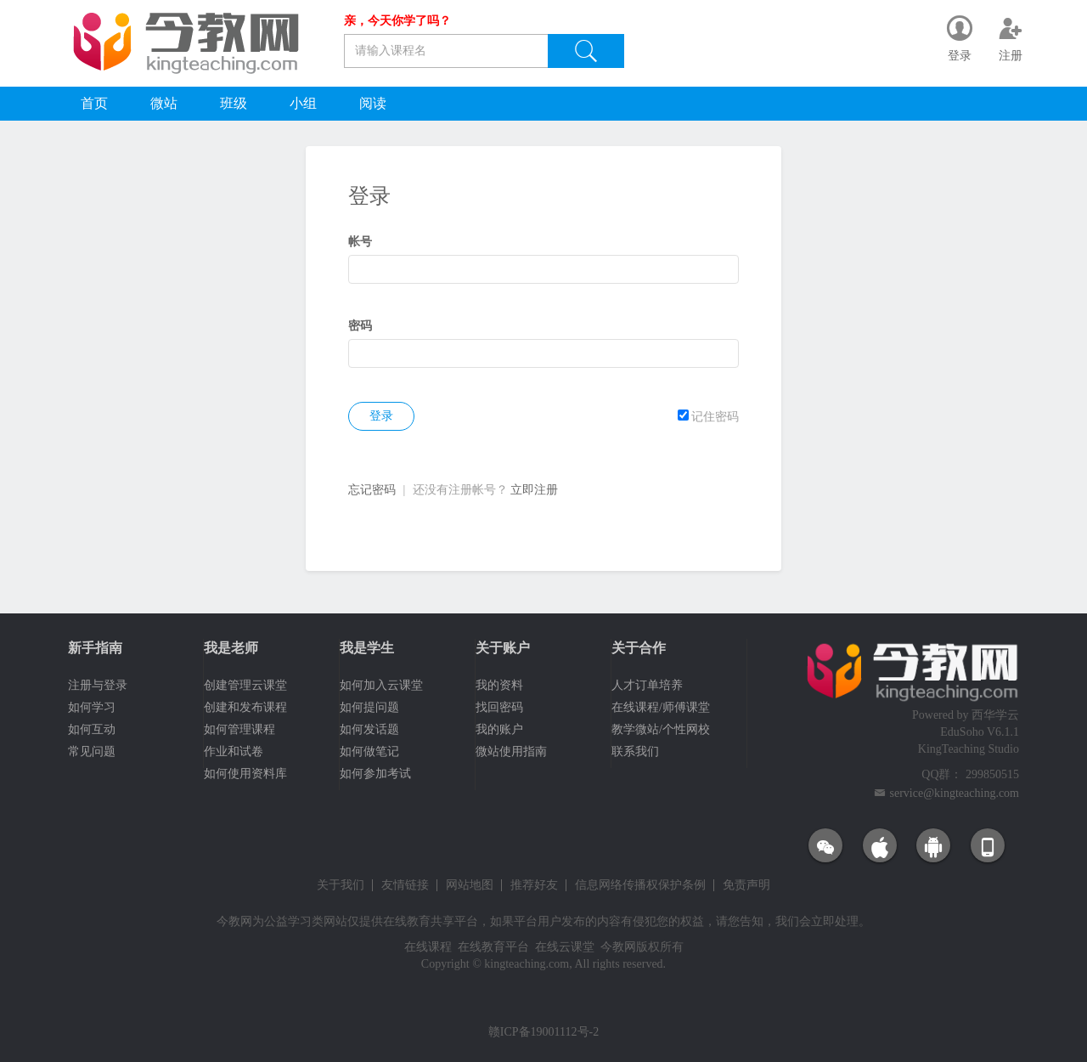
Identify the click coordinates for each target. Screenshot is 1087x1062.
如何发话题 (369, 729)
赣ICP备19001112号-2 (543, 1031)
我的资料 (499, 685)
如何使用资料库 (245, 773)
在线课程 (428, 947)
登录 (381, 416)
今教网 (234, 921)
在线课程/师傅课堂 (660, 707)
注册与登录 (97, 685)
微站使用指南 (511, 751)
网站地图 (469, 885)
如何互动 (91, 729)
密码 (360, 325)
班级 (233, 103)
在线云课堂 (564, 947)
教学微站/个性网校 (660, 729)
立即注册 (534, 489)
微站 (163, 103)
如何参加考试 (375, 773)
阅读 (372, 103)
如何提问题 (369, 707)
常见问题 (91, 751)
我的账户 (499, 729)
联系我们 (635, 751)
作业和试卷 (233, 751)
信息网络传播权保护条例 (640, 885)
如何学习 (91, 707)
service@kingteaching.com (954, 793)
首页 (94, 103)
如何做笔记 (369, 751)
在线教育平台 (493, 947)
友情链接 (405, 885)
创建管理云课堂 (245, 685)
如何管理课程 (239, 729)
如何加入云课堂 (381, 685)
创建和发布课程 (245, 707)
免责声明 (746, 885)
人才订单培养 (647, 685)
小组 (303, 103)
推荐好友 (534, 885)
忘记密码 (372, 489)
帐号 (360, 241)
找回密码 (499, 707)
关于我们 (340, 885)
